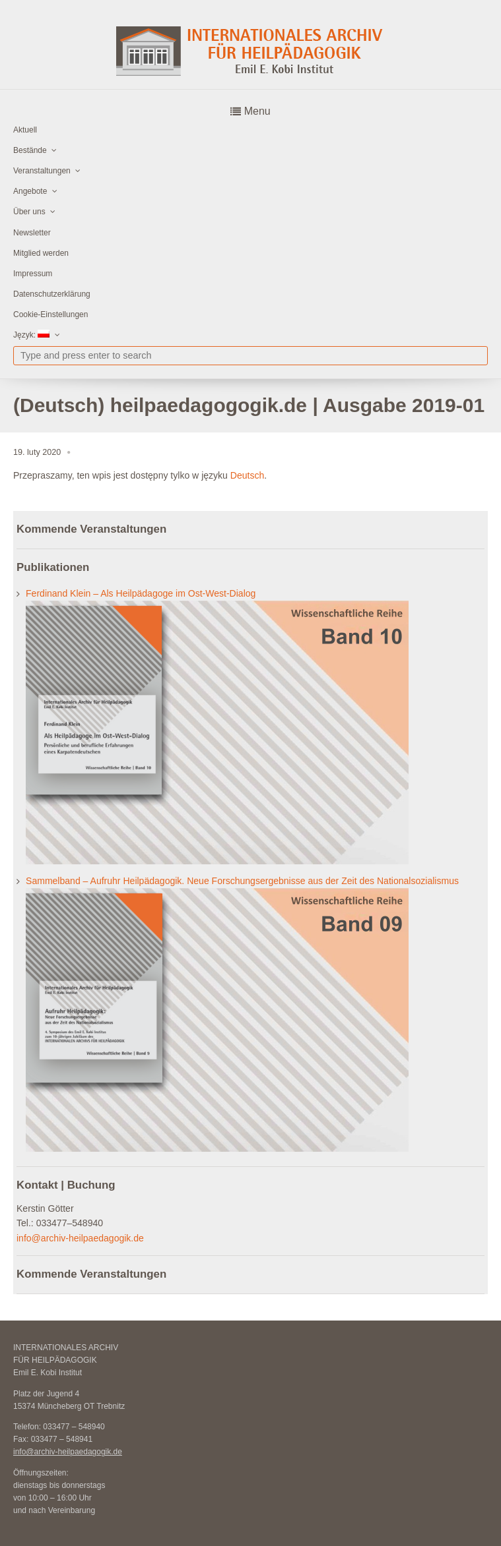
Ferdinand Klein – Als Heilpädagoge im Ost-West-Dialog (140, 593)
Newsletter (32, 232)
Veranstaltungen (42, 170)
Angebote (30, 191)
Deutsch (247, 475)
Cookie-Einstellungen (50, 314)
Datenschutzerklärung (51, 294)
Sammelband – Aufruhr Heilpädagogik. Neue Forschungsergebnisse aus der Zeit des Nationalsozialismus (242, 881)
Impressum (32, 273)
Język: (31, 335)
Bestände (30, 150)
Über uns (29, 211)
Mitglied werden (41, 253)
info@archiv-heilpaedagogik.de (80, 1238)
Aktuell (25, 129)
